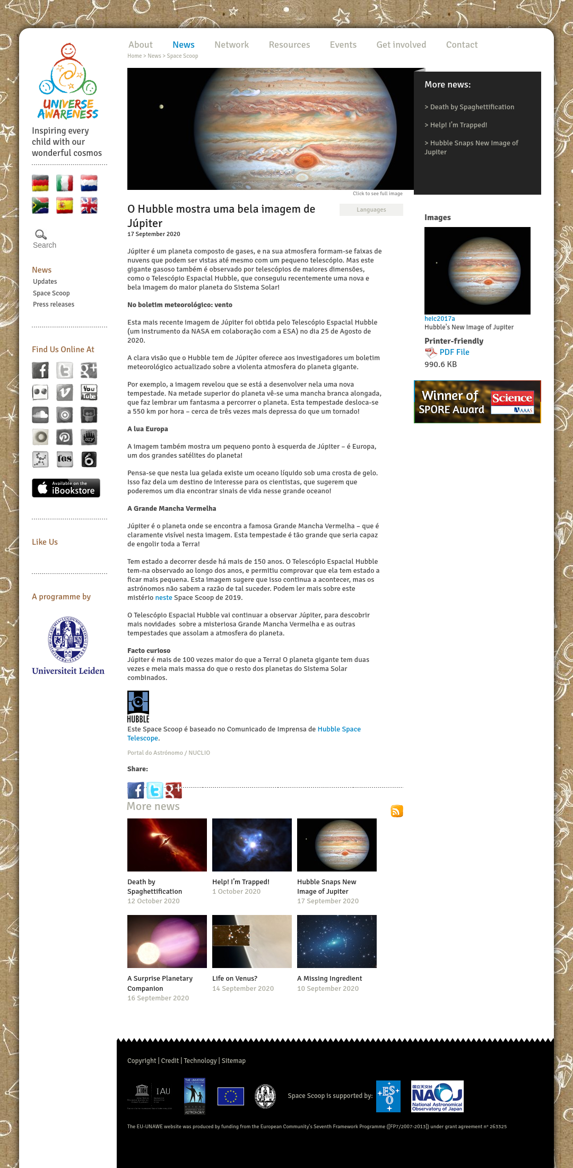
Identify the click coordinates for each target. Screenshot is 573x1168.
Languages (371, 210)
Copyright (142, 1061)
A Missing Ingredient (329, 978)
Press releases (53, 304)
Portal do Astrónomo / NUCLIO (168, 753)
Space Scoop (51, 293)
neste (163, 597)
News (41, 270)
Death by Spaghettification (472, 106)
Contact (462, 44)
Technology (200, 1061)
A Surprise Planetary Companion (160, 983)
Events (343, 44)
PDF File (455, 352)
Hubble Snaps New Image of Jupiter (327, 886)
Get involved (401, 44)
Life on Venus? (234, 978)
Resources (289, 44)
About (140, 44)
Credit (170, 1061)
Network (231, 44)
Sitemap (234, 1061)
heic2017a (439, 319)
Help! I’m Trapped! (459, 124)
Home (134, 56)
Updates (45, 281)
